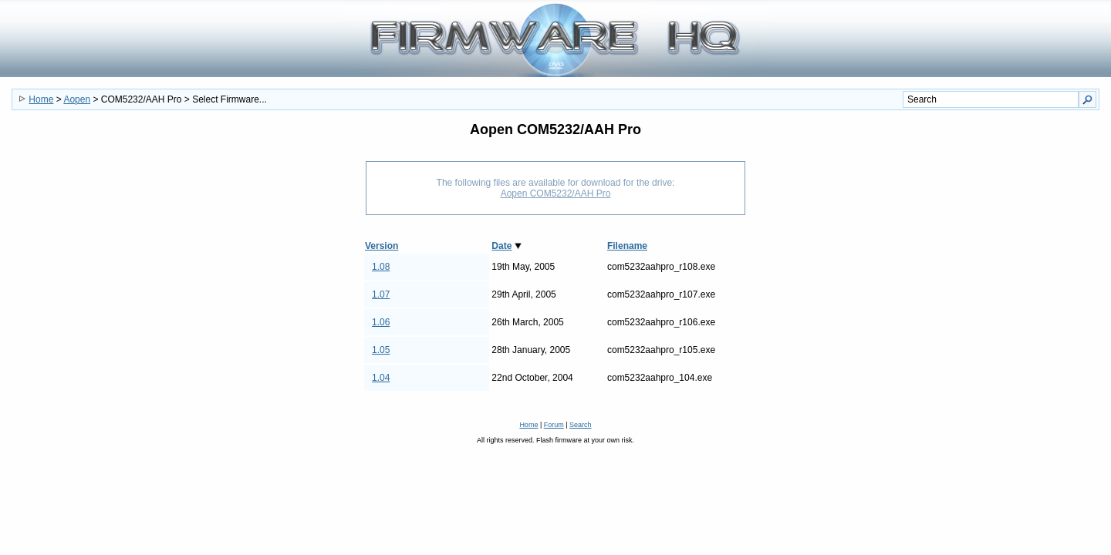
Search (580, 425)
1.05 (381, 350)
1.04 (381, 377)
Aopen (76, 99)
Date (501, 245)
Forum (554, 425)
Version (381, 245)
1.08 (381, 266)
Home (41, 99)
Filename (627, 245)
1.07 (381, 294)
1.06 (381, 322)
